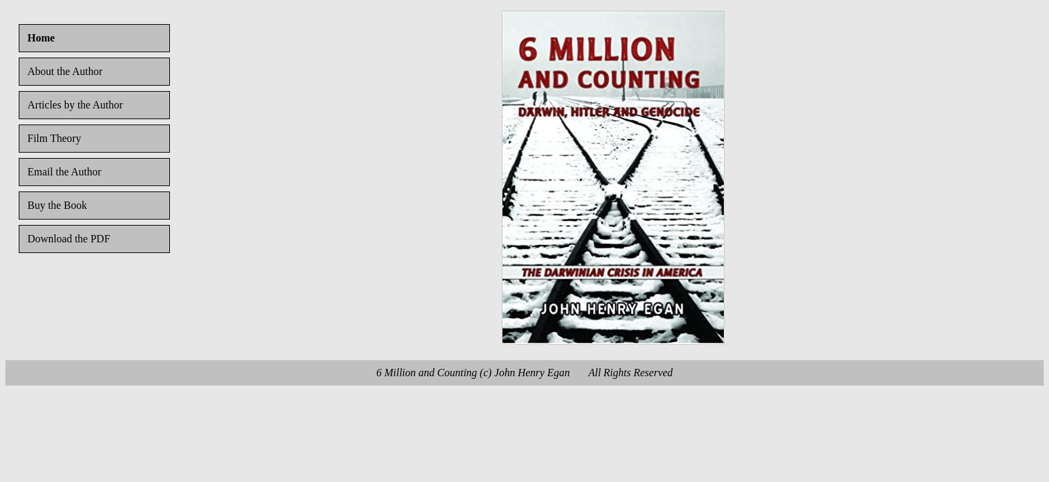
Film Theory (54, 138)
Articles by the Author (75, 104)
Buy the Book (57, 205)
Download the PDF (68, 238)
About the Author (64, 71)
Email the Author (64, 171)
